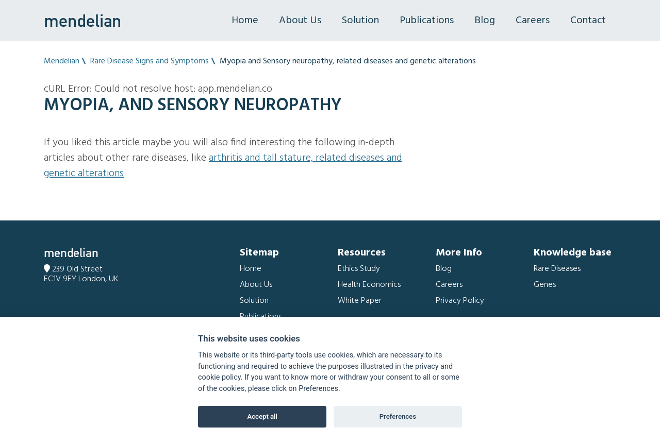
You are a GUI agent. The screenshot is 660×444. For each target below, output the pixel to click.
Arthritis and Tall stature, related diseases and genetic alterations (223, 166)
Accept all (262, 416)
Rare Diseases (557, 269)
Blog (484, 20)
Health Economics (369, 285)
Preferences (398, 416)
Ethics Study (359, 269)
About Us (300, 20)
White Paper (360, 301)
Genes (545, 285)
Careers (533, 20)
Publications (427, 20)
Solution (360, 20)
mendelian (82, 20)
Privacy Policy (460, 301)
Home (245, 20)
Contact (588, 20)
